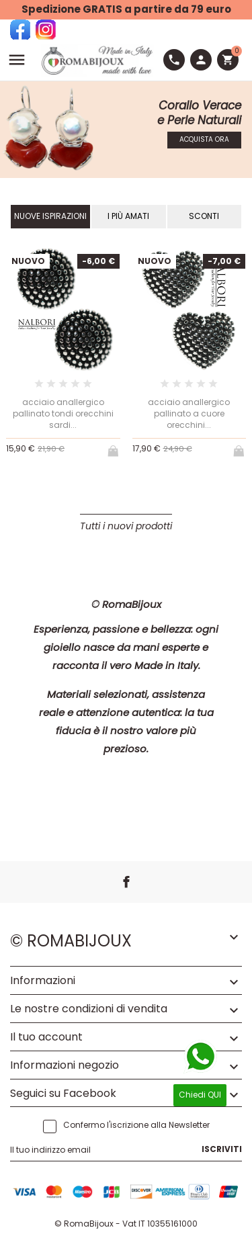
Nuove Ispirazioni (50, 216)
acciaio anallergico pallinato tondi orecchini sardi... (63, 413)
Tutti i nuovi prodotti (126, 526)
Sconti (204, 216)
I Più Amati (128, 216)
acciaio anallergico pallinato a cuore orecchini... (189, 413)
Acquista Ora (204, 139)
